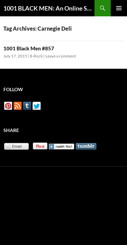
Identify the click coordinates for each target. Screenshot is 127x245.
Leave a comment (60, 56)
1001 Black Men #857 (28, 48)
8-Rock (36, 56)
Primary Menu (119, 8)
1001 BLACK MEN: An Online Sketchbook (48, 8)
